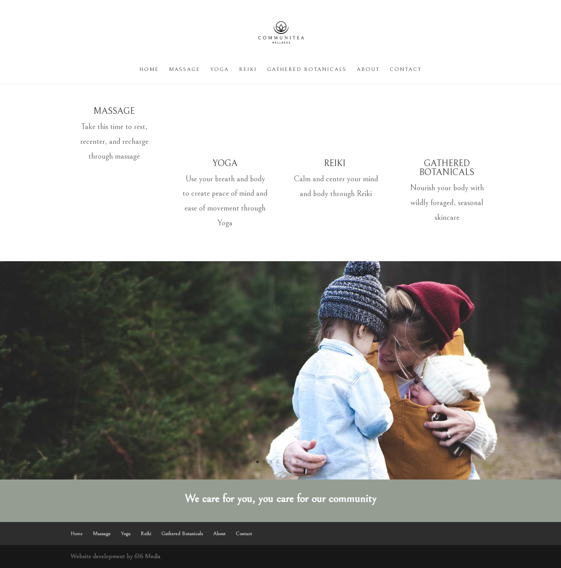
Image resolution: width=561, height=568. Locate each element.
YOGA (225, 163)
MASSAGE (114, 111)
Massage (184, 70)
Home (149, 70)
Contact (406, 70)
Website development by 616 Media (115, 556)
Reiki (248, 70)
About (368, 70)
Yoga (219, 70)
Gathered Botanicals (306, 70)
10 (310, 461)
